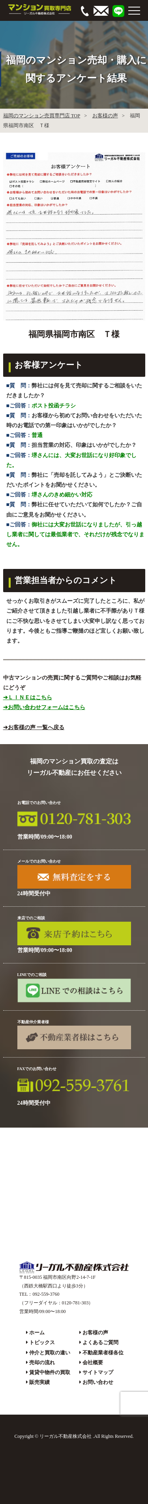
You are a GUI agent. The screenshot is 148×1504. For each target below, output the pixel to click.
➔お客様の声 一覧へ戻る (34, 727)
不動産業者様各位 (103, 1353)
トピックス (42, 1342)
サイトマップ (97, 1372)
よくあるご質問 (100, 1342)
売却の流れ (42, 1362)
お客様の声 (105, 116)
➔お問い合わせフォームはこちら (44, 707)
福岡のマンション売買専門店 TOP (42, 116)
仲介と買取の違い (49, 1353)
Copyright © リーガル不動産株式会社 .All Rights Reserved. (73, 1436)
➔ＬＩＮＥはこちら (27, 697)
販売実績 (39, 1382)
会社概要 (92, 1362)
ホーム (37, 1332)
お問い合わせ (97, 1382)
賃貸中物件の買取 (49, 1372)
